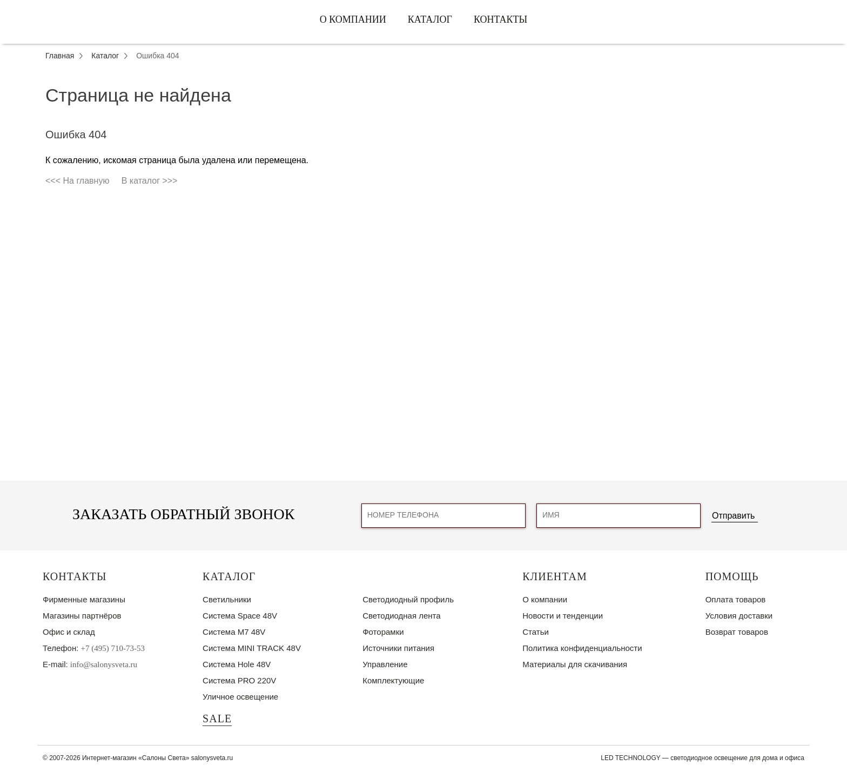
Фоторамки (383, 631)
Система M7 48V (234, 631)
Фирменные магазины (84, 599)
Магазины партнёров (82, 615)
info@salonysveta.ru (103, 664)
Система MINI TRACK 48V (252, 648)
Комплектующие (393, 680)
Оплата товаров (735, 599)
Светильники (227, 599)
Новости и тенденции (562, 615)
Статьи (535, 631)
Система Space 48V (240, 615)
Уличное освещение (240, 696)
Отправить (733, 515)
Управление (384, 664)
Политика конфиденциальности (582, 648)
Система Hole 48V (237, 664)
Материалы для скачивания (574, 664)
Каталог (430, 19)
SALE (217, 718)
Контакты (500, 19)
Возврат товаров (736, 631)
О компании (353, 19)
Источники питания (398, 648)
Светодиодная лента (401, 615)
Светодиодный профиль (408, 599)
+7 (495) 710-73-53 (113, 648)
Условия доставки (738, 615)
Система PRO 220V (239, 680)
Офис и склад (69, 631)
